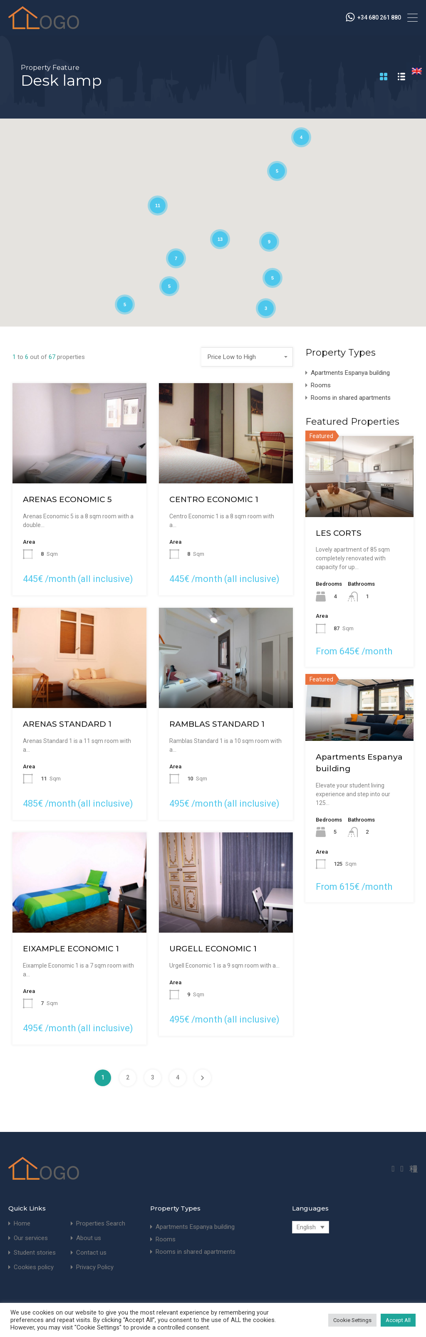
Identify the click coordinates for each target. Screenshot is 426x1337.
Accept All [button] (398, 1320)
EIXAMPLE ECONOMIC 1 (71, 948)
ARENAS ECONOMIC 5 (67, 499)
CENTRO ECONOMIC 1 (213, 499)
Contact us (91, 1253)
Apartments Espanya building (350, 372)
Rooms (321, 385)
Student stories (35, 1253)
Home (22, 1224)
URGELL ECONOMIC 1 (213, 948)
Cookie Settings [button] (352, 1320)
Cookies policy (34, 1267)
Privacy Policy (95, 1267)
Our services (31, 1238)
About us (88, 1238)
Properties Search (100, 1224)
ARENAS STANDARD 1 (67, 724)
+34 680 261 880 (379, 17)
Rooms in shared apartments (351, 397)
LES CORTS (339, 533)
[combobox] (247, 356)
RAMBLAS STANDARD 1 (217, 724)
